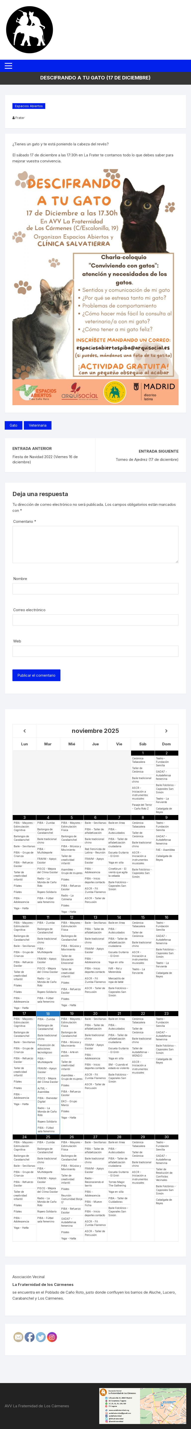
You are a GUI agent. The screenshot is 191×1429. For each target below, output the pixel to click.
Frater (20, 118)
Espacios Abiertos (29, 106)
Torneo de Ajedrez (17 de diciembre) (147, 459)
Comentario (24, 521)
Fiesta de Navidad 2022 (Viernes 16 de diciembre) (45, 459)
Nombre (20, 578)
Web (17, 641)
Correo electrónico (29, 609)
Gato (13, 425)
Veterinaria (38, 425)
